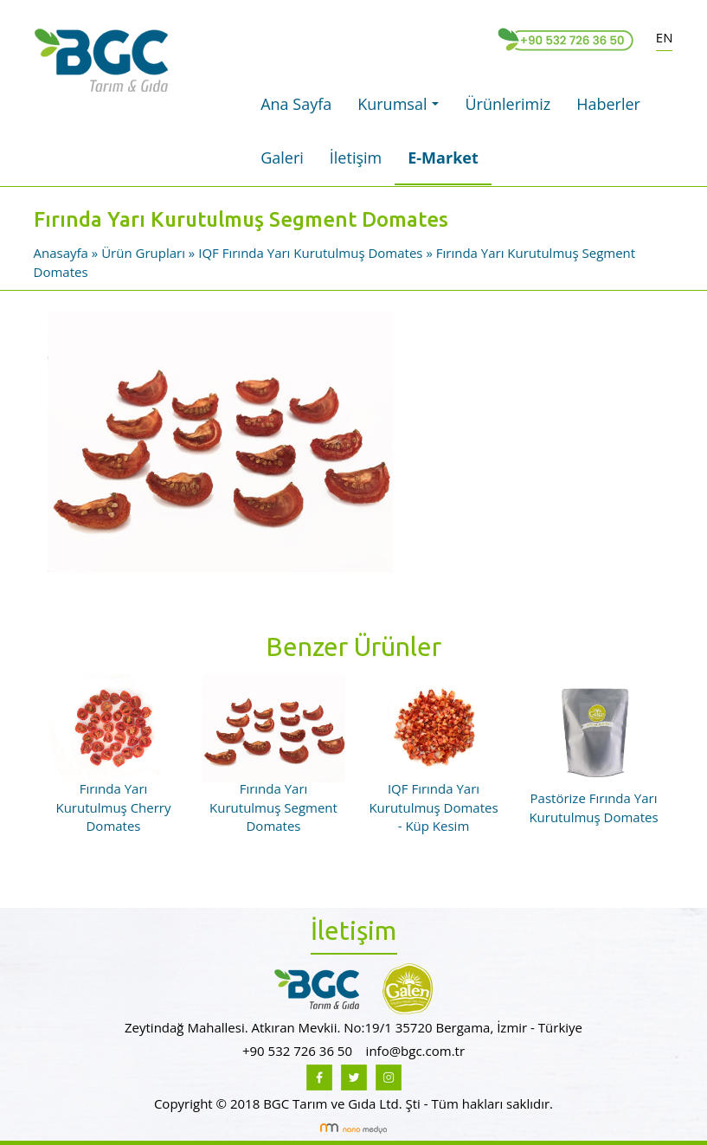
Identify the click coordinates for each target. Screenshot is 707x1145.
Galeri (282, 157)
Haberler (608, 103)
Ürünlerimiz (507, 103)
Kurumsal (402, 109)
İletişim (356, 157)
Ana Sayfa (295, 103)
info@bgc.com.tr (415, 1050)
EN (664, 37)
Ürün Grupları (145, 252)
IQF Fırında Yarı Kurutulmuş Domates (310, 252)
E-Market (443, 157)
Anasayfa (63, 252)
